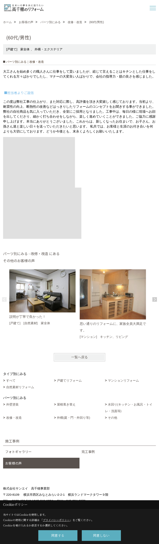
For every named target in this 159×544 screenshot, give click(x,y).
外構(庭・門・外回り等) (73, 417)
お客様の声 (13, 463)
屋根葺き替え (66, 404)
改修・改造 (14, 417)
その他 (112, 417)
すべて (11, 380)
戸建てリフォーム (69, 380)
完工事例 (88, 451)
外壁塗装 (12, 404)
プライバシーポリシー (56, 520)
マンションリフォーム (123, 380)
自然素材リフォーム (20, 387)
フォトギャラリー (18, 451)
